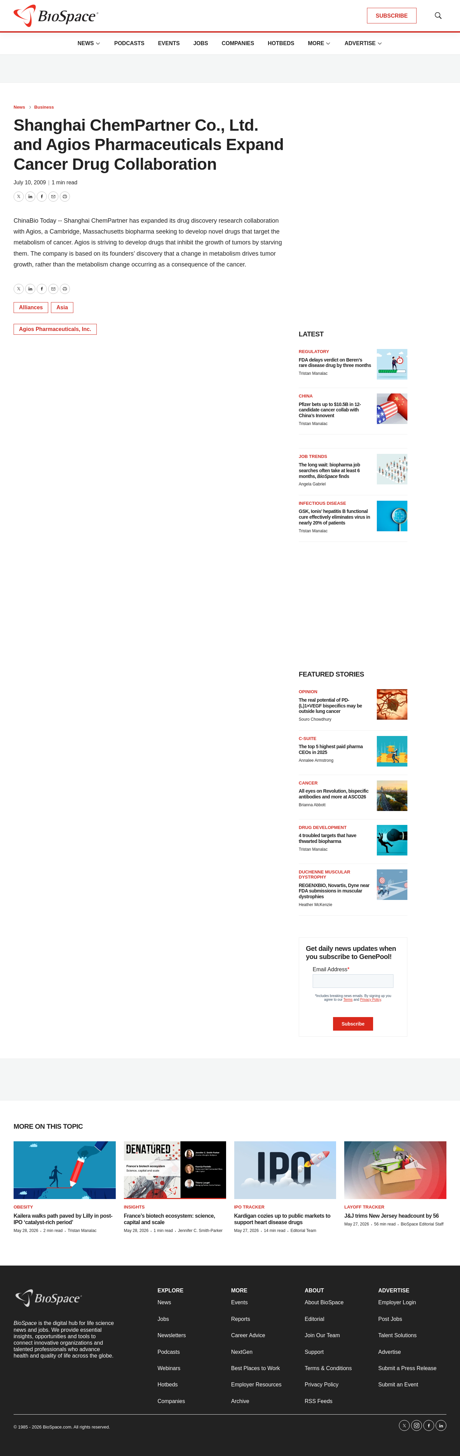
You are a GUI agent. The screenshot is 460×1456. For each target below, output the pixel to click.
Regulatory (314, 351)
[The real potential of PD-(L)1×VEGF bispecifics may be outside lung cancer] (392, 704)
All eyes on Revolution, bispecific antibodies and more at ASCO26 (334, 793)
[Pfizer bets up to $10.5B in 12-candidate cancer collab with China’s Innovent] (392, 408)
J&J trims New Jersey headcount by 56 (391, 1216)
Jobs (200, 43)
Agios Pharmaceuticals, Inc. (55, 329)
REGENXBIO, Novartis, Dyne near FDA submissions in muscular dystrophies (334, 891)
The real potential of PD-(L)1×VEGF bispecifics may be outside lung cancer (330, 705)
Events (169, 43)
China (306, 396)
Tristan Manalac (313, 373)
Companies (238, 43)
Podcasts (129, 43)
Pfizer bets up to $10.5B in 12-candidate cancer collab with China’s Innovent (330, 410)
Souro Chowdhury (315, 719)
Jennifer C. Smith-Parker (200, 1230)
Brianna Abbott (312, 805)
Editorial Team (303, 1230)
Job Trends (313, 456)
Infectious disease (322, 503)
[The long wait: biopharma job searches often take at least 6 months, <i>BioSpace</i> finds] (392, 469)
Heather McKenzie (315, 904)
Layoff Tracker (364, 1207)
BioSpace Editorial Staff (422, 1224)
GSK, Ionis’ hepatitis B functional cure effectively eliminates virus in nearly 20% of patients (334, 517)
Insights (134, 1207)
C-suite (307, 738)
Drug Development (323, 827)
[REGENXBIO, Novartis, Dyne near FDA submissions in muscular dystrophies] (392, 884)
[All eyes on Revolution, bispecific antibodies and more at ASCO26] (392, 795)
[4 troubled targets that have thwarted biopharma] (392, 840)
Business (44, 107)
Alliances (31, 307)
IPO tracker (249, 1207)
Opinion (308, 691)
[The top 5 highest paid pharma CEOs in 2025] (392, 751)
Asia (62, 307)
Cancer (308, 783)
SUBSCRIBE (392, 16)
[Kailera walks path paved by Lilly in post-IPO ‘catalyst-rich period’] (65, 1170)
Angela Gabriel (312, 484)
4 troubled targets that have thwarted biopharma (327, 838)
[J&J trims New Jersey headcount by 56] (395, 1170)
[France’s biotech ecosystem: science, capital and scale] (175, 1170)
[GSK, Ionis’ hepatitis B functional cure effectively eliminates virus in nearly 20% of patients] (392, 516)
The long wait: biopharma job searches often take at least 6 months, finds (329, 470)
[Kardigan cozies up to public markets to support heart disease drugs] (285, 1170)
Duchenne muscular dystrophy (324, 874)
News (85, 43)
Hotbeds (281, 43)
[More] (97, 43)
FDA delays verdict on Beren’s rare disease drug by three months (335, 362)
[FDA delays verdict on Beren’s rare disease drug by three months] (392, 364)
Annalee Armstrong (316, 760)
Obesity (23, 1207)
